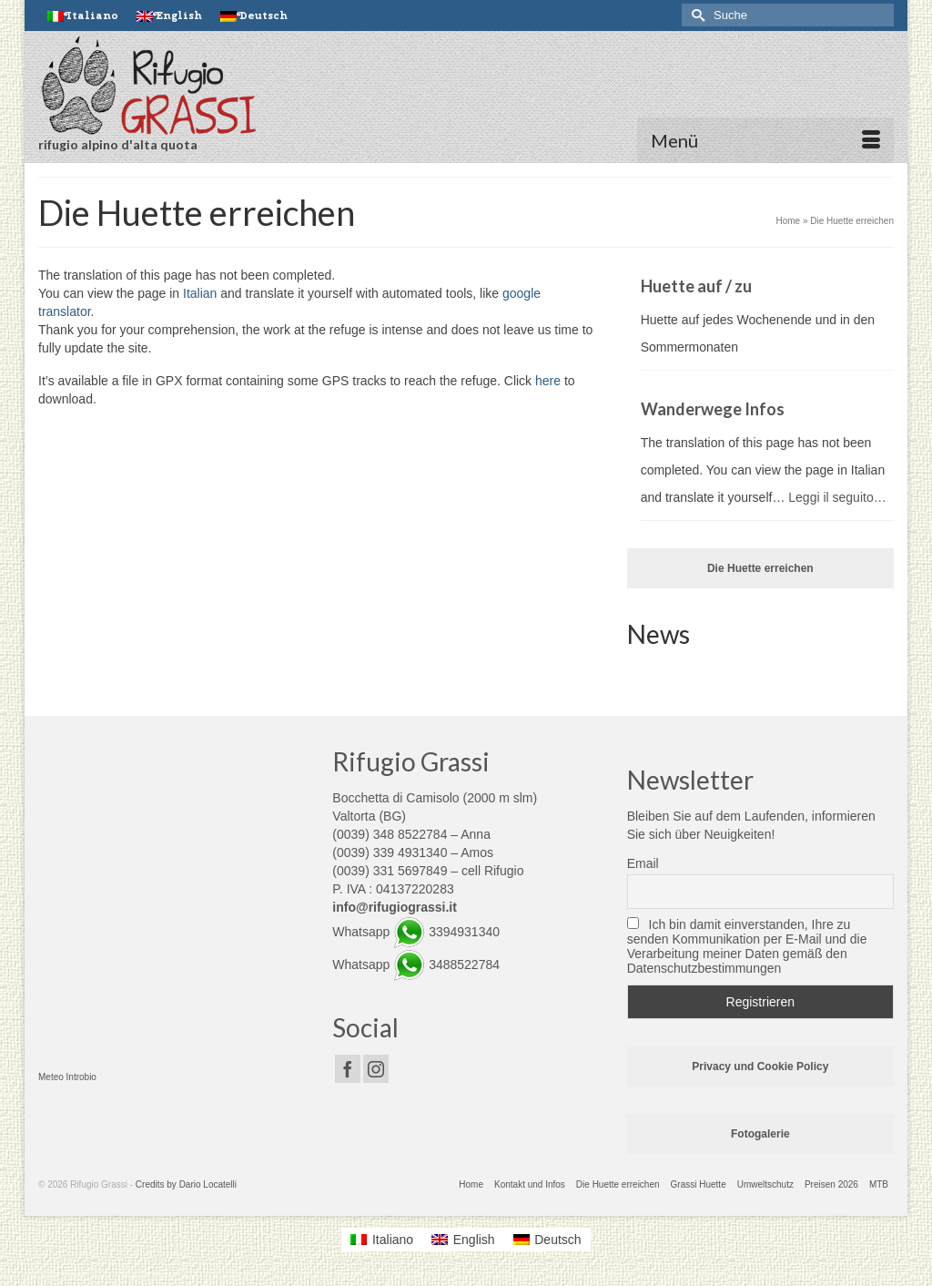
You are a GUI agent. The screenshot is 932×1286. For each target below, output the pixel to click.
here (548, 380)
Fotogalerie (760, 1134)
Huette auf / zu (696, 286)
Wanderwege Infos (713, 409)
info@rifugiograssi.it (394, 907)
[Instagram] (376, 1069)
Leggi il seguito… (837, 497)
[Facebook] (347, 1069)
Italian (200, 293)
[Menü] (765, 140)
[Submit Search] (695, 15)
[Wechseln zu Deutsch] (547, 1239)
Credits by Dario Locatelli (186, 1184)
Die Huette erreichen (760, 568)
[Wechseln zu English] (169, 15)
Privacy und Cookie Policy (760, 1066)
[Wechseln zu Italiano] (82, 15)
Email (643, 863)
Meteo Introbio (67, 1077)
